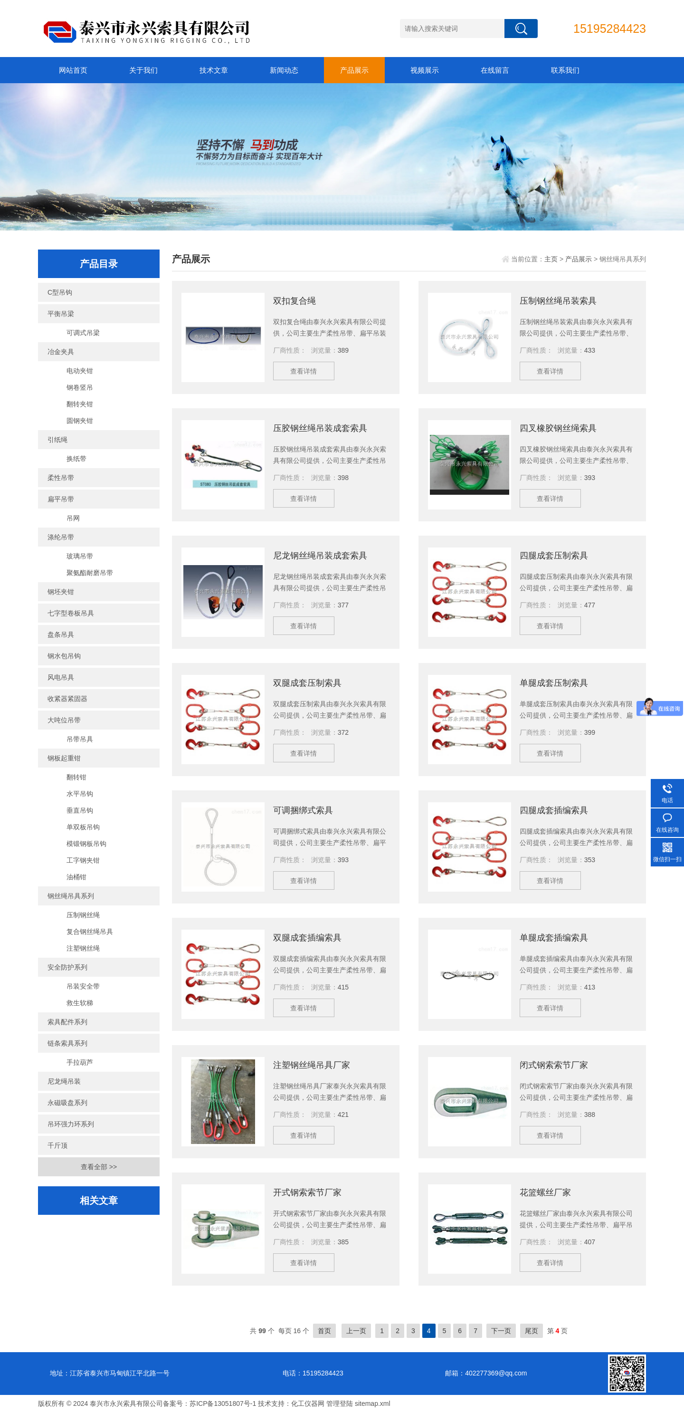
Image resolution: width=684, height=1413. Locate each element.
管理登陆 (339, 1403)
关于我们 (143, 70)
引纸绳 (57, 439)
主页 (551, 259)
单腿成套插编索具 (554, 937)
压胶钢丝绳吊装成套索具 (320, 428)
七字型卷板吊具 (71, 613)
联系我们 (565, 70)
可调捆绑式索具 (303, 810)
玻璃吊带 (79, 556)
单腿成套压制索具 (554, 683)
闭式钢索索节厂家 (554, 1065)
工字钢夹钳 (83, 860)
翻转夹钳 (79, 404)
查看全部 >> (99, 1167)
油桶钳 (76, 877)
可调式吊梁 (83, 332)
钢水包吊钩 (64, 656)
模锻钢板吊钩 (86, 843)
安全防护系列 (67, 967)
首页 (324, 1331)
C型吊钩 (60, 292)
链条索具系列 (67, 1043)
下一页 (501, 1331)
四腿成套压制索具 (554, 555)
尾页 (531, 1331)
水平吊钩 (79, 794)
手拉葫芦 (79, 1062)
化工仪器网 (307, 1403)
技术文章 (214, 70)
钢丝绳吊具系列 (71, 896)
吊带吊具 (79, 739)
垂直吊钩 (79, 810)
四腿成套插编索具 (554, 810)
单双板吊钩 (83, 827)
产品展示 (354, 70)
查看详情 (304, 371)
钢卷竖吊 (79, 387)
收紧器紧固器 (67, 698)
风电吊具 (61, 677)
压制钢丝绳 (83, 915)
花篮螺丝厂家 (545, 1192)
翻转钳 (76, 777)
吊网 (73, 518)
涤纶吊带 (61, 537)
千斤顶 (57, 1145)
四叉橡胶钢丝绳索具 (558, 428)
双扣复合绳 (294, 301)
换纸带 (76, 458)
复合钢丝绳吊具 (89, 931)
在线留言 (495, 70)
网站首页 (73, 70)
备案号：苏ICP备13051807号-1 (209, 1403)
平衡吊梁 (61, 313)
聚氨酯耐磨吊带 (89, 573)
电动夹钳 (79, 371)
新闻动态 (284, 70)
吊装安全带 (83, 986)
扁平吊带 (61, 499)
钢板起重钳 (64, 758)
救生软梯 (79, 1003)
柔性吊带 (61, 477)
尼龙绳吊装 (64, 1081)
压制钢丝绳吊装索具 (558, 301)
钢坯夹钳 (61, 592)
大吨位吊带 (64, 720)
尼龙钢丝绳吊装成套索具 (320, 555)
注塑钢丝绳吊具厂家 (311, 1065)
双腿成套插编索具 (307, 937)
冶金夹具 (61, 352)
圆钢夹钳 (79, 420)
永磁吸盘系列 (67, 1102)
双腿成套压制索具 (307, 683)
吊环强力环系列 (71, 1124)
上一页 (356, 1331)
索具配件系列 (67, 1022)
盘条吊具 (61, 634)
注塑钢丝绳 (83, 948)
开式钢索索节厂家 (307, 1192)
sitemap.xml (372, 1403)
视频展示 (424, 70)
